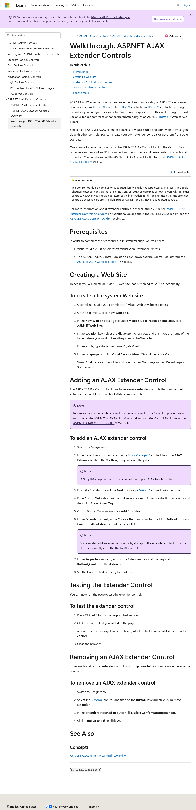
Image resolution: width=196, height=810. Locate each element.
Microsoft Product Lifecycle (110, 17)
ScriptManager (137, 455)
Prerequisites (80, 72)
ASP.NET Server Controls (93, 36)
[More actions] (188, 36)
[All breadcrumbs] (73, 36)
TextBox (98, 107)
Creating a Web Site (84, 76)
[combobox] (33, 35)
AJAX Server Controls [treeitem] (20, 93)
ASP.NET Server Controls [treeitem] (22, 43)
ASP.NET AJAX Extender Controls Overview (98, 755)
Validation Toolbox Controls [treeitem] (24, 71)
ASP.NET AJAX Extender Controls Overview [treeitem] (30, 113)
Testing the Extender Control (89, 87)
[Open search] (178, 5)
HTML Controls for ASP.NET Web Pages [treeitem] (31, 88)
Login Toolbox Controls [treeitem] (21, 82)
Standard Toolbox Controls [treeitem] (23, 59)
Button (123, 107)
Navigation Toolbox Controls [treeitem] (24, 76)
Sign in (187, 5)
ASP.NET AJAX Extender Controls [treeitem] (30, 105)
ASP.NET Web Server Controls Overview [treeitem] (31, 48)
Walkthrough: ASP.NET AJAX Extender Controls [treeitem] (33, 123)
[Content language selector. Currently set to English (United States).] (22, 807)
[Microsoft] (7, 5)
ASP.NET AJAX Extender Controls (131, 36)
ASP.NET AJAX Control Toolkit (89, 218)
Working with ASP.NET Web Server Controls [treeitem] (33, 54)
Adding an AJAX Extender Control (92, 82)
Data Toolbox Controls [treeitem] (21, 65)
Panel (152, 107)
